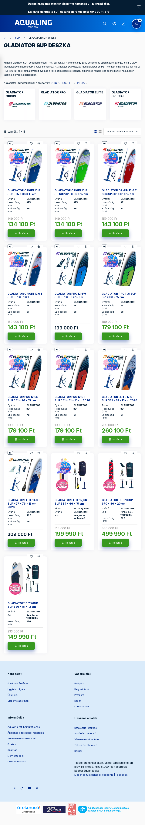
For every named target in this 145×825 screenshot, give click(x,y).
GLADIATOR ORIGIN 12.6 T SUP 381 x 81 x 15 (25, 295)
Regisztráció (81, 689)
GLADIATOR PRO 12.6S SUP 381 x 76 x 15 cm (23, 398)
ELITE (70, 83)
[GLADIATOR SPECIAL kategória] (125, 94)
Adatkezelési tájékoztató (22, 738)
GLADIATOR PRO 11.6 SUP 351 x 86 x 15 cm (119, 295)
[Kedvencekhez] (31, 143)
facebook (8, 771)
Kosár (77, 700)
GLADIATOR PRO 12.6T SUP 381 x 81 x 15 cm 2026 (72, 398)
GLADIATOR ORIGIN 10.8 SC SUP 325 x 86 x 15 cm (71, 192)
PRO (63, 83)
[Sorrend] (122, 131)
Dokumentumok (17, 761)
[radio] (100, 131)
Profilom (79, 694)
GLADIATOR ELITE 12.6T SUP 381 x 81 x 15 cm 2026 (119, 398)
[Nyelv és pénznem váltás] (114, 24)
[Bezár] (139, 7)
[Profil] (123, 24)
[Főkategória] (5, 38)
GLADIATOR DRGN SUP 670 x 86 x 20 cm (117, 501)
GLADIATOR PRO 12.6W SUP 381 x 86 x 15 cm (70, 295)
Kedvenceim (81, 706)
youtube (31, 771)
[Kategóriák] (7, 23)
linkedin (39, 771)
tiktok (24, 771)
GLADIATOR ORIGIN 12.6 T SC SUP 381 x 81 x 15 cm (119, 192)
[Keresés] (105, 24)
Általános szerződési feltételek (26, 732)
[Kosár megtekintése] (136, 24)
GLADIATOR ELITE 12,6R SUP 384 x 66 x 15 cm (71, 501)
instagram (16, 771)
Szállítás (12, 749)
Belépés (79, 683)
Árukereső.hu (28, 800)
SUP (17, 37)
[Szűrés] (4, 67)
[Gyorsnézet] (39, 143)
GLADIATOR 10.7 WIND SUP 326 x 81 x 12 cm (23, 605)
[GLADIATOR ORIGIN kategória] (19, 94)
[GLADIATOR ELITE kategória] (89, 92)
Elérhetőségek (16, 755)
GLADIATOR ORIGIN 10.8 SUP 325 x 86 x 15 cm (24, 192)
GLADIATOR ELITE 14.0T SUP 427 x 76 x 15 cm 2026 (24, 503)
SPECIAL (81, 83)
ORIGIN (55, 83)
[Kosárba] (21, 233)
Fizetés (12, 744)
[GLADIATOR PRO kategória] (53, 92)
